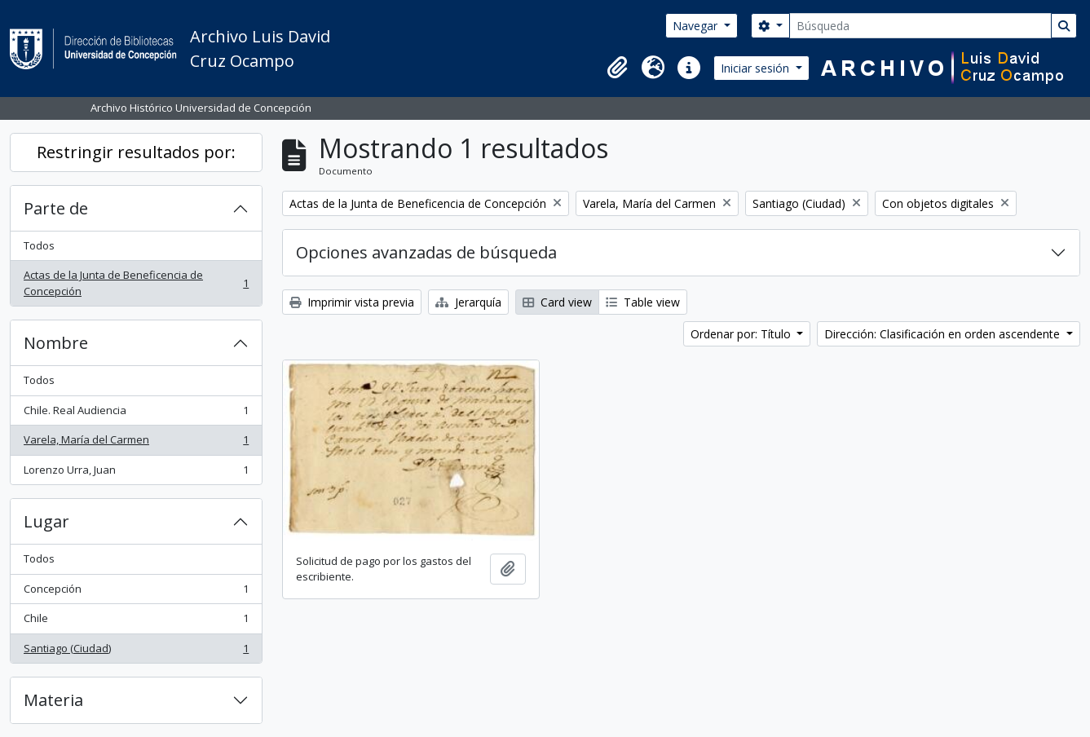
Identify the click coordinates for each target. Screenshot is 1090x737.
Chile (136, 622)
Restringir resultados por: (136, 152)
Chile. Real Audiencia (136, 414)
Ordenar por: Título (742, 334)
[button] (617, 68)
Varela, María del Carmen (136, 443)
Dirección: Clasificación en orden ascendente (943, 334)
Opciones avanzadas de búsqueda (426, 252)
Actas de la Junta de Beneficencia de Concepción (136, 282)
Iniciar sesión (756, 68)
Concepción (136, 592)
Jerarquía (468, 302)
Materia (53, 700)
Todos (39, 245)
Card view (557, 302)
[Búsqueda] (920, 25)
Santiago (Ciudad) (136, 652)
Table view (643, 302)
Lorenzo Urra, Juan (136, 473)
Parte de (56, 208)
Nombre (56, 343)
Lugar (46, 521)
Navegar (697, 25)
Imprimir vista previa (351, 302)
